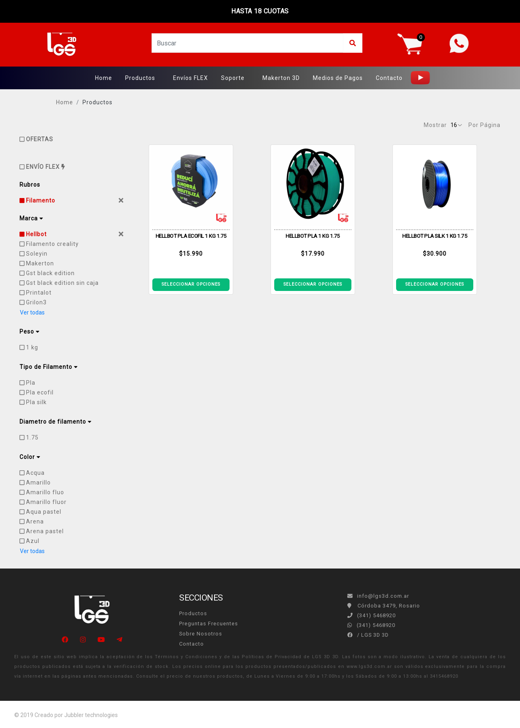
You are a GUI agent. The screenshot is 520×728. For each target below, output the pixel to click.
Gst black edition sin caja (59, 283)
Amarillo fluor (43, 502)
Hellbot (33, 234)
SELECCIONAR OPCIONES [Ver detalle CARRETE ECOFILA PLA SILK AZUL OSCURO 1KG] (434, 284)
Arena (32, 521)
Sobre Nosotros (200, 634)
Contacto (389, 78)
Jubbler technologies (91, 715)
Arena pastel (42, 531)
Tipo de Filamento (49, 367)
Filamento (37, 200)
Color (30, 457)
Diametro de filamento (55, 421)
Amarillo (35, 482)
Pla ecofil (37, 392)
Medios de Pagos (338, 78)
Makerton (37, 263)
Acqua (32, 473)
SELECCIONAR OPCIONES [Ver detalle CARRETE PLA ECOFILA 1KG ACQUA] (313, 284)
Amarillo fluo (42, 492)
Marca (31, 218)
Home (103, 78)
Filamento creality (49, 244)
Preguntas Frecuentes (208, 623)
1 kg (29, 347)
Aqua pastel (40, 511)
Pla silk (33, 402)
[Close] (121, 200)
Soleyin (34, 253)
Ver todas (32, 312)
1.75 (29, 437)
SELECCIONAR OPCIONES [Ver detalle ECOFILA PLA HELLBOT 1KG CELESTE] (191, 284)
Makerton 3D (281, 78)
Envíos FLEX (190, 78)
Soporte (233, 78)
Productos (140, 78)
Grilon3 (33, 302)
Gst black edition (47, 273)
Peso (29, 331)
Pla (27, 382)
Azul (29, 541)
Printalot (36, 292)
